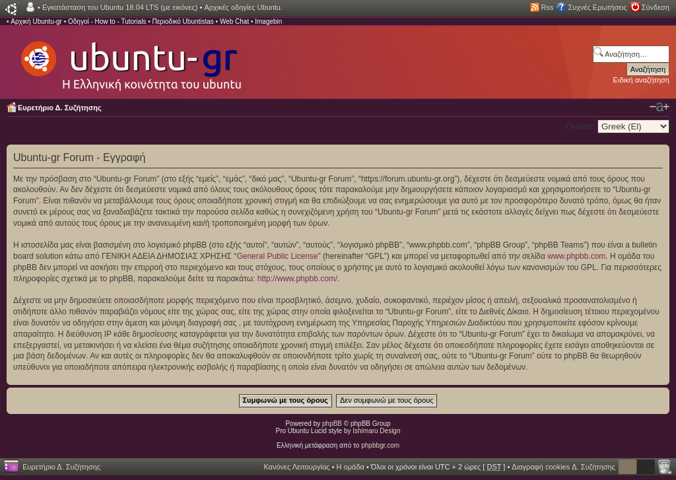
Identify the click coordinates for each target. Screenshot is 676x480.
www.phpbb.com (576, 256)
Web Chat (234, 21)
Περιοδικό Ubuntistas (182, 21)
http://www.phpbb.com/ (297, 278)
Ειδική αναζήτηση (641, 80)
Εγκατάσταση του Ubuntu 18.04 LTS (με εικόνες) (119, 7)
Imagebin (268, 21)
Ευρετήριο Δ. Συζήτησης (60, 108)
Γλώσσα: (580, 126)
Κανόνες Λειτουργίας (296, 467)
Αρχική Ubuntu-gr (36, 21)
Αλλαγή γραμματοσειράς (659, 107)
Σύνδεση (655, 7)
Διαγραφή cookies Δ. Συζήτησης (563, 467)
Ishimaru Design (376, 430)
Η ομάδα (350, 467)
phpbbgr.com (380, 445)
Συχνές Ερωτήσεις (597, 7)
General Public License (277, 256)
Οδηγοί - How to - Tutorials (107, 21)
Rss (547, 7)
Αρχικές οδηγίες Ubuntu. (243, 7)
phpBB (332, 423)
